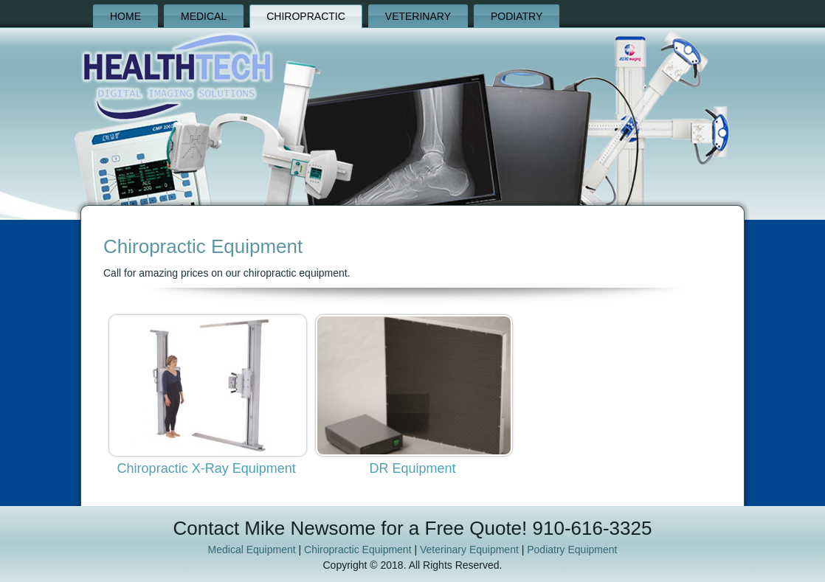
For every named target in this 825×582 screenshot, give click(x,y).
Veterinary (418, 16)
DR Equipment (412, 468)
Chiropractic (305, 16)
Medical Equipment (252, 549)
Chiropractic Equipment (358, 549)
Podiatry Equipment (572, 549)
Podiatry (516, 16)
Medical (204, 16)
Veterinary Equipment (469, 549)
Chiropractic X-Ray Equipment (206, 468)
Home (125, 16)
